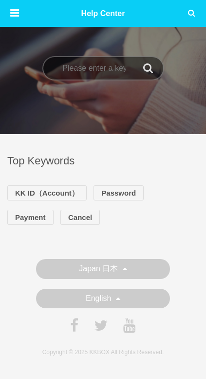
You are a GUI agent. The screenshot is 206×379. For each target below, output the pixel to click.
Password (118, 193)
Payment (30, 217)
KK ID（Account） (47, 193)
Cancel (80, 217)
